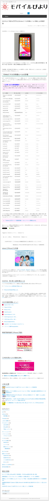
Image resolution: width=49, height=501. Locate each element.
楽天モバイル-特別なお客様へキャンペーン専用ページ (16, 375)
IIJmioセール (21, 232)
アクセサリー (5, 423)
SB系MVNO (6, 457)
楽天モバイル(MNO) (7, 464)
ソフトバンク (5, 433)
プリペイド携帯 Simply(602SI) (11, 326)
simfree (3, 414)
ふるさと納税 (5, 420)
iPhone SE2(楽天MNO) (9, 321)
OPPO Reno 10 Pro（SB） (10, 319)
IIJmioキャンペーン (12, 232)
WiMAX (5, 442)
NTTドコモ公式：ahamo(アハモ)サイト (26, 269)
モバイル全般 (5, 440)
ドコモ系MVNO (7, 459)
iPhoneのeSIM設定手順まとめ (11, 289)
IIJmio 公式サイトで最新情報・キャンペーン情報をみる (21, 220)
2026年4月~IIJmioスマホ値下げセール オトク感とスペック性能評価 (21, 387)
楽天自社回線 (5, 466)
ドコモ (3, 438)
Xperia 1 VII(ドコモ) (8, 304)
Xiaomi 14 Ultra (7, 307)
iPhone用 (5, 427)
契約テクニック (7, 446)
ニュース (5, 444)
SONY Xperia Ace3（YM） (10, 316)
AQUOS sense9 (7, 312)
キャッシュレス (5, 431)
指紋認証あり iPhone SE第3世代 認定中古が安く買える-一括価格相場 (29, 244)
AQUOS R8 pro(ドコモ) (9, 314)
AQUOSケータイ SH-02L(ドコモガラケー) (13, 324)
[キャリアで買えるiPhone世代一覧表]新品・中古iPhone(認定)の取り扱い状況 (19, 474)
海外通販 (5, 416)
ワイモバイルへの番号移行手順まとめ (13, 286)
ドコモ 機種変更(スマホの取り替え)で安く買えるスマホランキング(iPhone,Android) (25, 402)
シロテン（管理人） (8, 236)
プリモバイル (6, 435)
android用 (5, 424)
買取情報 (7, 448)
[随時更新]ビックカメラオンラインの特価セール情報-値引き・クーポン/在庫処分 (20, 476)
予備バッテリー (7, 429)
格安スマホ (25, 236)
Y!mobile (4, 418)
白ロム (5, 462)
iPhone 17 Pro (7, 309)
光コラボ (4, 451)
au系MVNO (6, 455)
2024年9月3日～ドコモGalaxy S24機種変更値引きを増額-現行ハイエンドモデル (22, 241)
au (2, 411)
